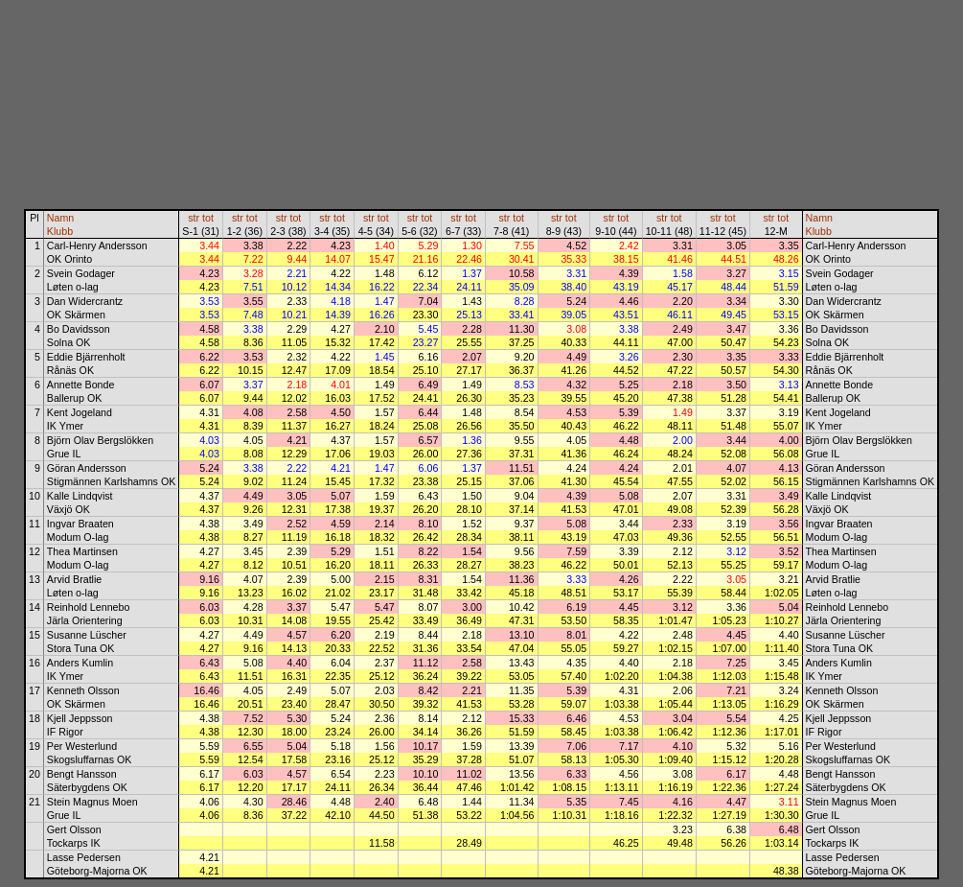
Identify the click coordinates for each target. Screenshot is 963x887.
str (193, 217)
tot (208, 217)
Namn (60, 217)
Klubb (60, 231)
